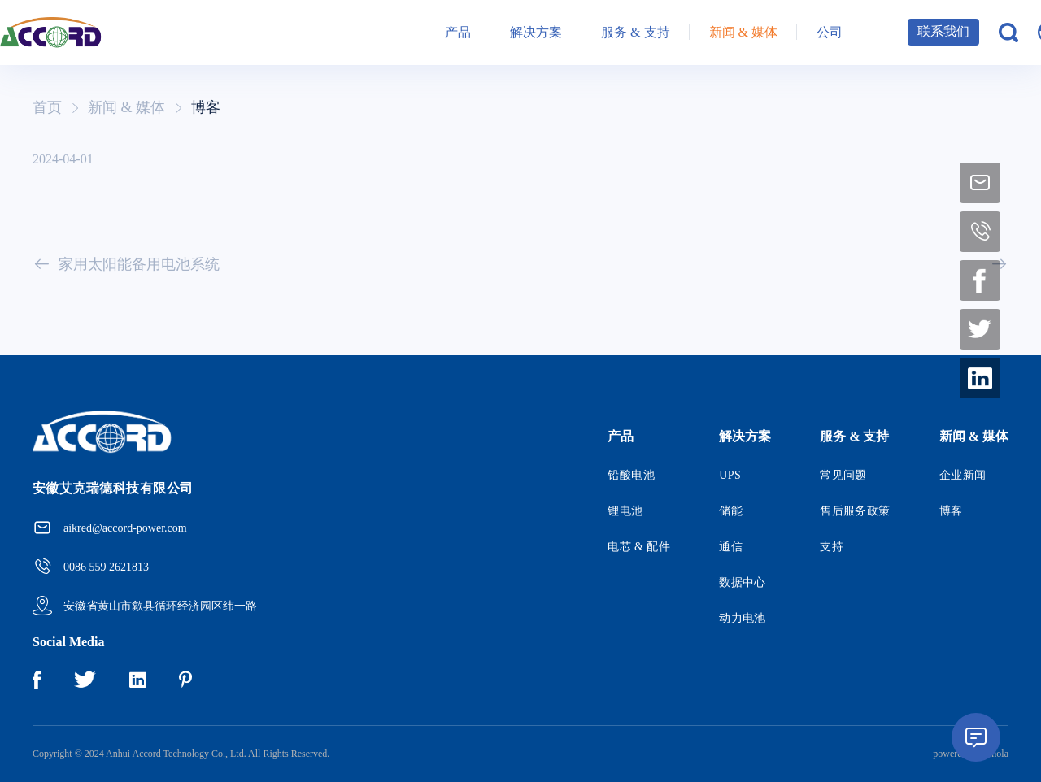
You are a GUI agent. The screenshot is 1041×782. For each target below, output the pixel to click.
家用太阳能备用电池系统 (126, 264)
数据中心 (742, 582)
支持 (831, 547)
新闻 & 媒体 (743, 32)
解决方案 (536, 32)
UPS (730, 475)
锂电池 (625, 511)
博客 (205, 107)
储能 (731, 511)
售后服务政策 (855, 511)
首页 (47, 107)
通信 (731, 547)
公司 (830, 32)
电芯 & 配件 (639, 547)
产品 (458, 32)
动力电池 (742, 618)
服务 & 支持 (635, 32)
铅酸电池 (631, 475)
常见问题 (843, 475)
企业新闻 (963, 475)
